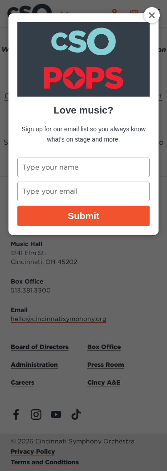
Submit (83, 216)
